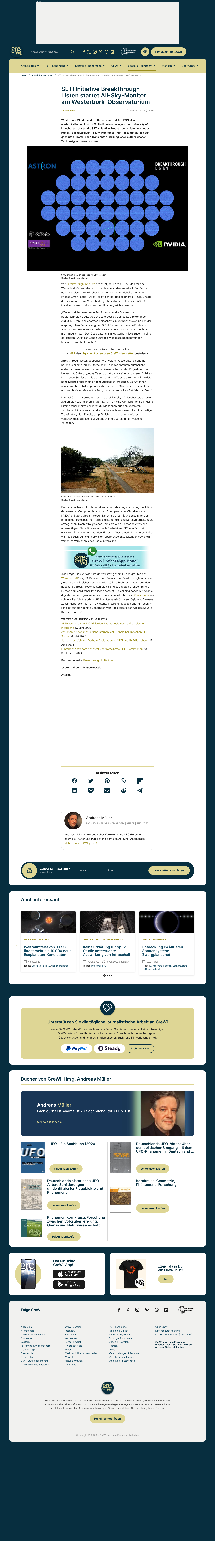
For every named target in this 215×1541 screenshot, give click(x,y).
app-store (69, 1274)
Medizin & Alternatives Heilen (81, 1353)
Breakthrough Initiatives (98, 660)
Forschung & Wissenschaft (35, 1345)
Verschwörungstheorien (122, 1357)
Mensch (167, 67)
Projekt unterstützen (168, 51)
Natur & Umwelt (74, 1360)
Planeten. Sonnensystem (175, 965)
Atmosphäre (156, 965)
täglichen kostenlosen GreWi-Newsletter (108, 353)
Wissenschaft (69, 578)
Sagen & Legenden (119, 1334)
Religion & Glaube (119, 1330)
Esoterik (25, 1341)
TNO (144, 969)
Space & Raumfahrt (140, 67)
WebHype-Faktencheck (122, 1360)
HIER (72, 353)
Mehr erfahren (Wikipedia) (80, 843)
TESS (47, 965)
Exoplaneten (38, 965)
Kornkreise (71, 1338)
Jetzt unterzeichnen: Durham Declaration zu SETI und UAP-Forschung (105, 640)
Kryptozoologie (73, 1345)
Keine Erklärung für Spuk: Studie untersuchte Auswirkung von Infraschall (106, 951)
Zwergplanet (154, 969)
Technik (113, 1345)
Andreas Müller (68, 110)
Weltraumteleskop (59, 965)
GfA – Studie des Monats (34, 1360)
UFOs (114, 67)
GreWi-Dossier (73, 1326)
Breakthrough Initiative (81, 284)
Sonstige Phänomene (88, 67)
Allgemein (26, 1326)
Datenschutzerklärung (167, 1330)
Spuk (104, 965)
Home (23, 75)
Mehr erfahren (140, 1048)
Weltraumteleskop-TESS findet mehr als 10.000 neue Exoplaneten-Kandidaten (48, 951)
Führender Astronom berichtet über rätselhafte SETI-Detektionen (102, 649)
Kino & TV (70, 1334)
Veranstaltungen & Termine (124, 1353)
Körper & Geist (113, 939)
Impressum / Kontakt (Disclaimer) (173, 1334)
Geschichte (27, 1353)
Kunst (68, 1349)
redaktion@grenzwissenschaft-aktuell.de (145, 51)
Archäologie (28, 67)
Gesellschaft (28, 1357)
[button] (74, 781)
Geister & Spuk (92, 939)
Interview (70, 1330)
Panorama (70, 1364)
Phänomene (141, 595)
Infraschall (96, 965)
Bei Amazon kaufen (64, 1236)
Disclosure (26, 1338)
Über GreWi (188, 67)
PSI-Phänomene (55, 67)
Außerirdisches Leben (42, 75)
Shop (166, 1279)
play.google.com (69, 1284)
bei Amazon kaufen (66, 1168)
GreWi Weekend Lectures (35, 1364)
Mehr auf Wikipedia (52, 1122)
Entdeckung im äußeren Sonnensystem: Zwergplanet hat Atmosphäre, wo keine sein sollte (165, 955)
